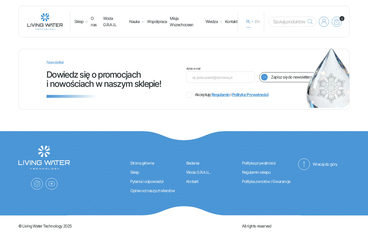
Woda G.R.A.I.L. (198, 172)
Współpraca (157, 21)
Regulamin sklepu (256, 172)
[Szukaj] (309, 22)
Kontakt (231, 21)
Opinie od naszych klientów (152, 190)
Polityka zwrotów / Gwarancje (266, 181)
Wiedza (212, 21)
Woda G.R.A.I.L (109, 21)
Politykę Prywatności (250, 94)
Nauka (134, 21)
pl (248, 21)
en (257, 21)
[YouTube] (51, 184)
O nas (94, 21)
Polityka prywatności (259, 162)
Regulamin (221, 94)
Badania (192, 162)
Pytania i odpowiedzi (147, 181)
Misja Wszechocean (181, 21)
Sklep (78, 21)
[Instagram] (37, 184)
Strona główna (142, 162)
